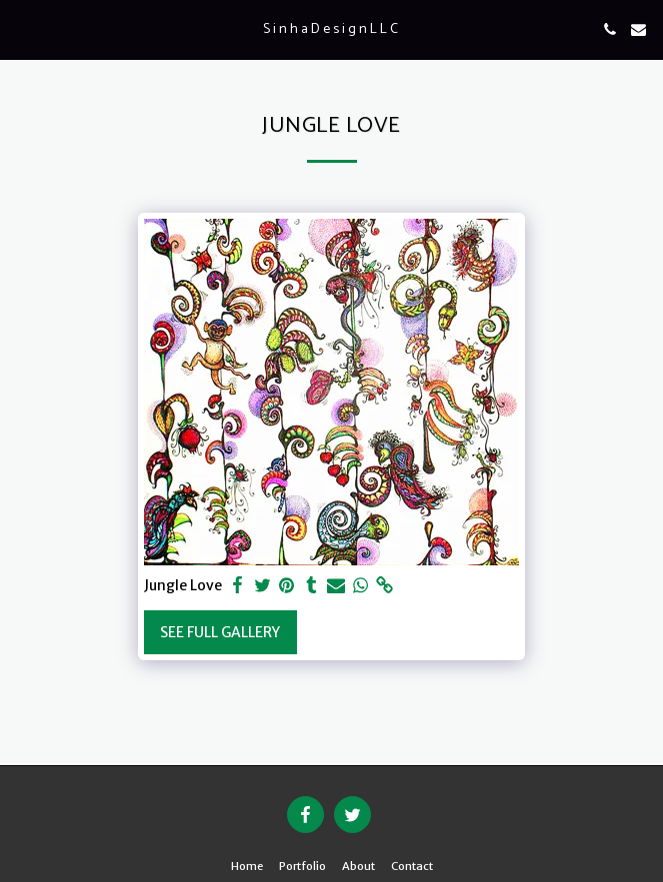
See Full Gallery (220, 632)
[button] (22, 28)
